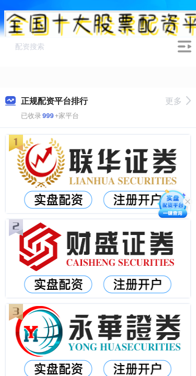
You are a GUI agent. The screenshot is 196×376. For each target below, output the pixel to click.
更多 (178, 101)
